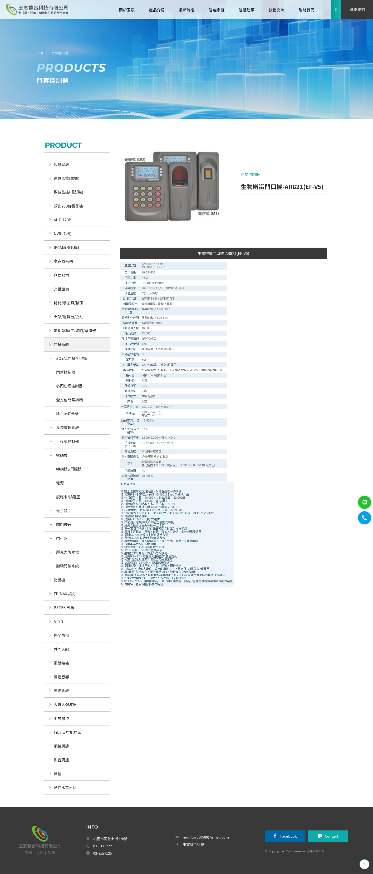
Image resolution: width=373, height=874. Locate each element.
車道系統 (61, 690)
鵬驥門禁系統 (67, 566)
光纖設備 (61, 289)
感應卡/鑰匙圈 (68, 497)
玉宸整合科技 (193, 844)
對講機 (59, 580)
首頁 (40, 53)
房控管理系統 (67, 427)
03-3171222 (102, 845)
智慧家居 (61, 164)
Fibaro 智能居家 (67, 732)
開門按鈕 (63, 524)
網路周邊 (61, 746)
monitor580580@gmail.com (206, 836)
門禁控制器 (60, 53)
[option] (172, 188)
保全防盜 (61, 635)
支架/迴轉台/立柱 (68, 316)
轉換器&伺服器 (69, 469)
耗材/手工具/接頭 (68, 303)
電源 (60, 483)
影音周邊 (61, 760)
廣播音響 (61, 677)
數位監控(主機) (66, 178)
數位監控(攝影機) (68, 192)
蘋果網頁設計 (315, 851)
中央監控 (62, 718)
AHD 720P (62, 220)
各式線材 (61, 275)
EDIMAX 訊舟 (65, 593)
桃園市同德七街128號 (110, 838)
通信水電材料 (65, 787)
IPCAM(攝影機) (66, 247)
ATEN (58, 621)
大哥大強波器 (65, 704)
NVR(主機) (63, 233)
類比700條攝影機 (68, 206)
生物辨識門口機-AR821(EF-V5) (223, 253)
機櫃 (57, 773)
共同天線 (61, 649)
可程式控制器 (67, 441)
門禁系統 (61, 344)
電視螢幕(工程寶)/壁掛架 (75, 330)
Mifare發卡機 (67, 413)
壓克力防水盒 (67, 552)
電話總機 (61, 663)
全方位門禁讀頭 (69, 399)
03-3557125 (102, 853)
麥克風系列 (63, 261)
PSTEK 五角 (64, 607)
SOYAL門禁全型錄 (71, 358)
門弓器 (62, 538)
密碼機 (62, 455)
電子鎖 (62, 510)
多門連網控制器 (69, 386)
